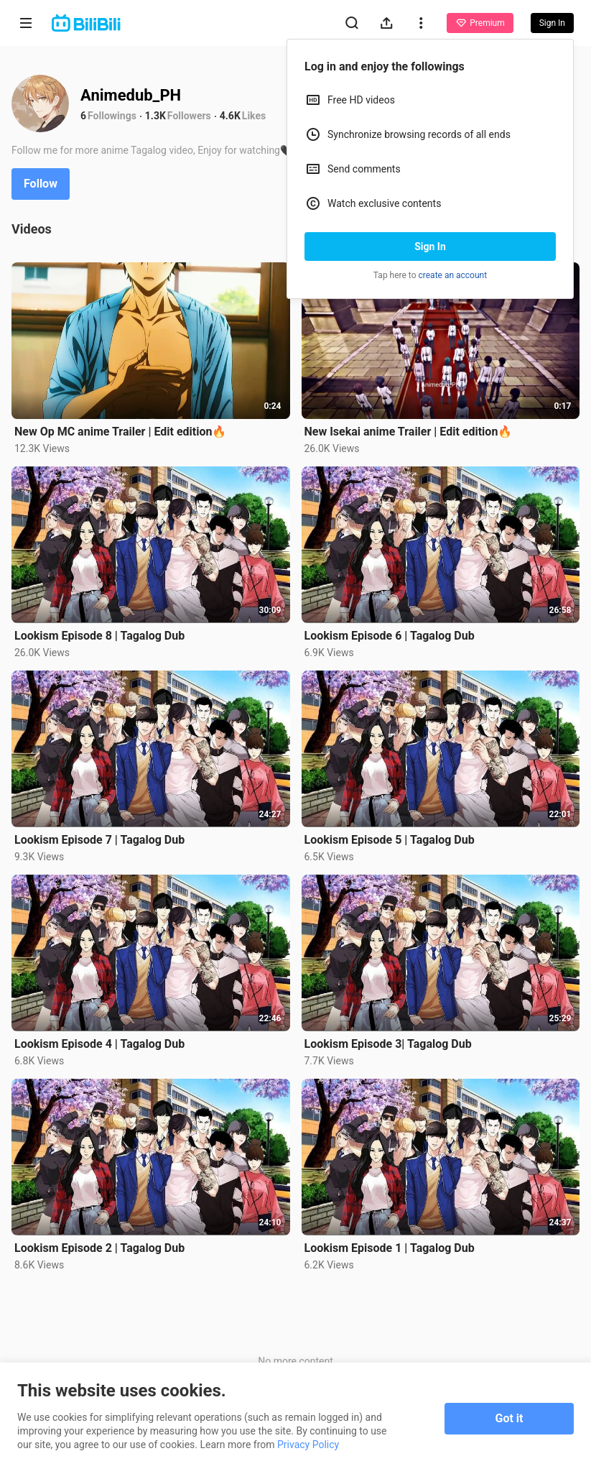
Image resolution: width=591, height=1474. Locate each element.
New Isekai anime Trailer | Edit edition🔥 (408, 431)
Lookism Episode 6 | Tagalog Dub (389, 635)
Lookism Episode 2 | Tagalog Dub (99, 1248)
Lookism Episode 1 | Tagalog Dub (389, 1248)
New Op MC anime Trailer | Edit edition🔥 (120, 431)
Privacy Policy (308, 1444)
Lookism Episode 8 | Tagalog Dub (99, 635)
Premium (479, 23)
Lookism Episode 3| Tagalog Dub (388, 1044)
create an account (453, 275)
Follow (40, 183)
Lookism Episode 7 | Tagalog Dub (99, 840)
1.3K (155, 115)
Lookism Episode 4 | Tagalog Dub (99, 1044)
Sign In (430, 246)
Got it (509, 1418)
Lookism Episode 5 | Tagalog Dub (389, 840)
